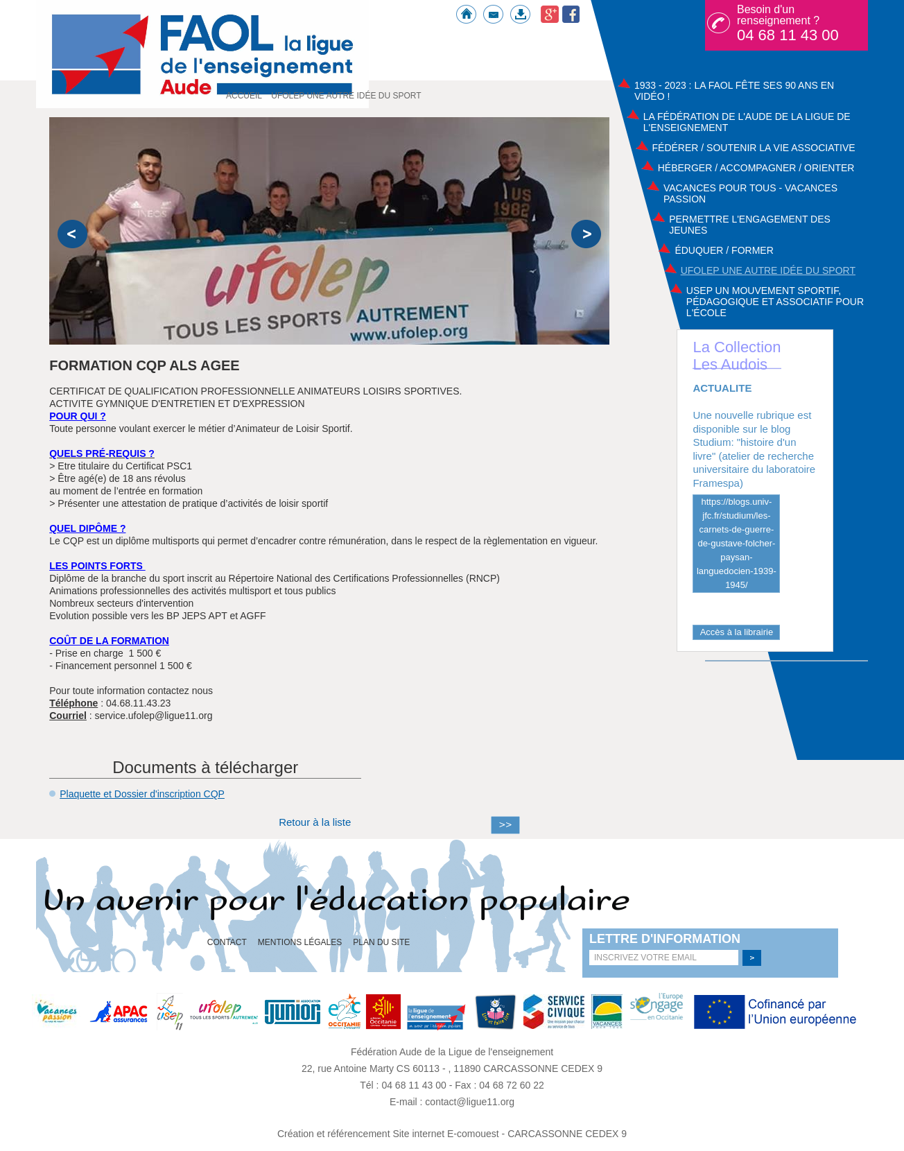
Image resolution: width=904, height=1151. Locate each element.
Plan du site (381, 942)
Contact (227, 942)
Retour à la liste (315, 822)
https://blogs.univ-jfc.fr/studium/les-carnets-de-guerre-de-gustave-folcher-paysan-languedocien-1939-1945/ (736, 543)
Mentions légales (300, 942)
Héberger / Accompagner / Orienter (756, 167)
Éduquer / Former (724, 250)
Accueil (244, 96)
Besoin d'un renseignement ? (788, 23)
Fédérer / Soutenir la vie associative (753, 147)
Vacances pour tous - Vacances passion (750, 193)
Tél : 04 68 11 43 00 (404, 1085)
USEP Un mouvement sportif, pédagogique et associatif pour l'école (775, 301)
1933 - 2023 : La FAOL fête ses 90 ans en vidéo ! (734, 91)
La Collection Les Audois (737, 355)
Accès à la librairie (737, 632)
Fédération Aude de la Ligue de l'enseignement (452, 1051)
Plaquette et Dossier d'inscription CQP (142, 793)
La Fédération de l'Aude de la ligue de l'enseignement (747, 122)
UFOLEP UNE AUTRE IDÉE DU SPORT (768, 270)
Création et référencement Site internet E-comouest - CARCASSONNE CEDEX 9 (452, 1133)
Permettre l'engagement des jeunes (750, 225)
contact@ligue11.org (469, 1101)
